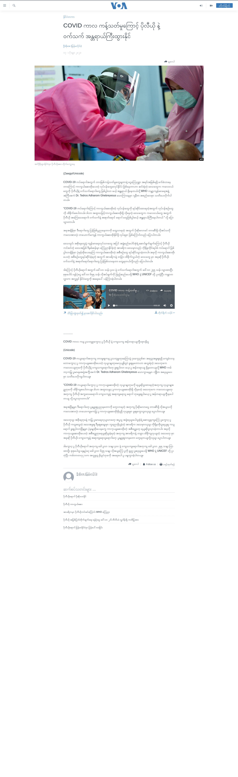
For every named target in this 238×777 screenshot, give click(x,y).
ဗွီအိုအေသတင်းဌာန (120, 294)
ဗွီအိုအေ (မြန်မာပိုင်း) (72, 46)
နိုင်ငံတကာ (69, 16)
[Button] (169, 61)
